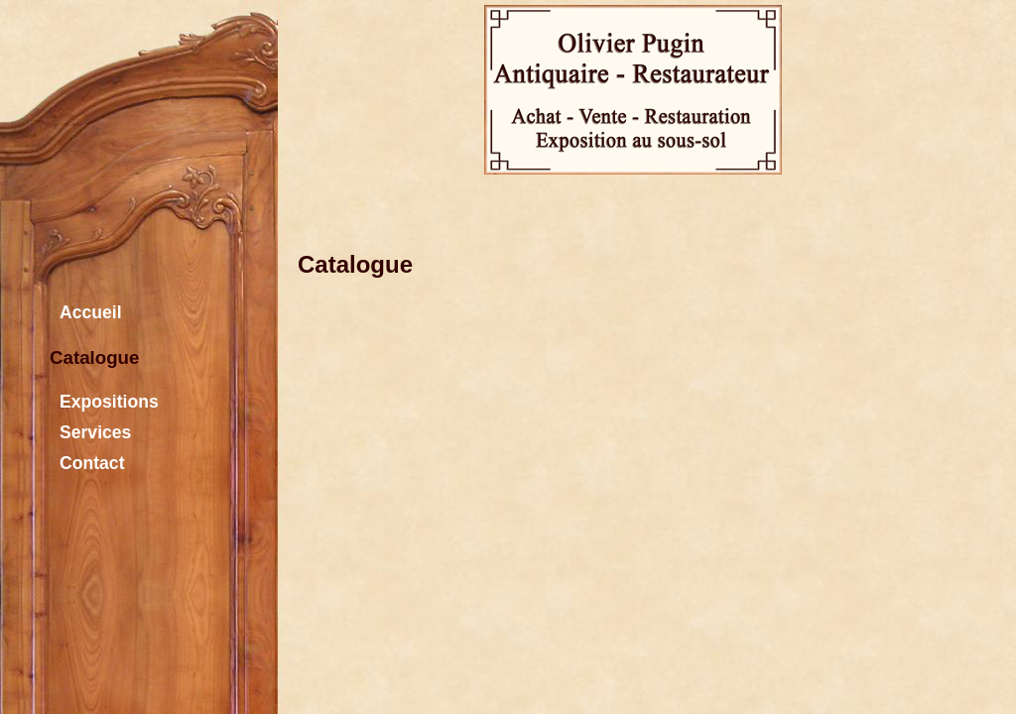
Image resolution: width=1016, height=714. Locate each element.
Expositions (104, 399)
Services (90, 429)
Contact (87, 460)
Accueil (86, 310)
